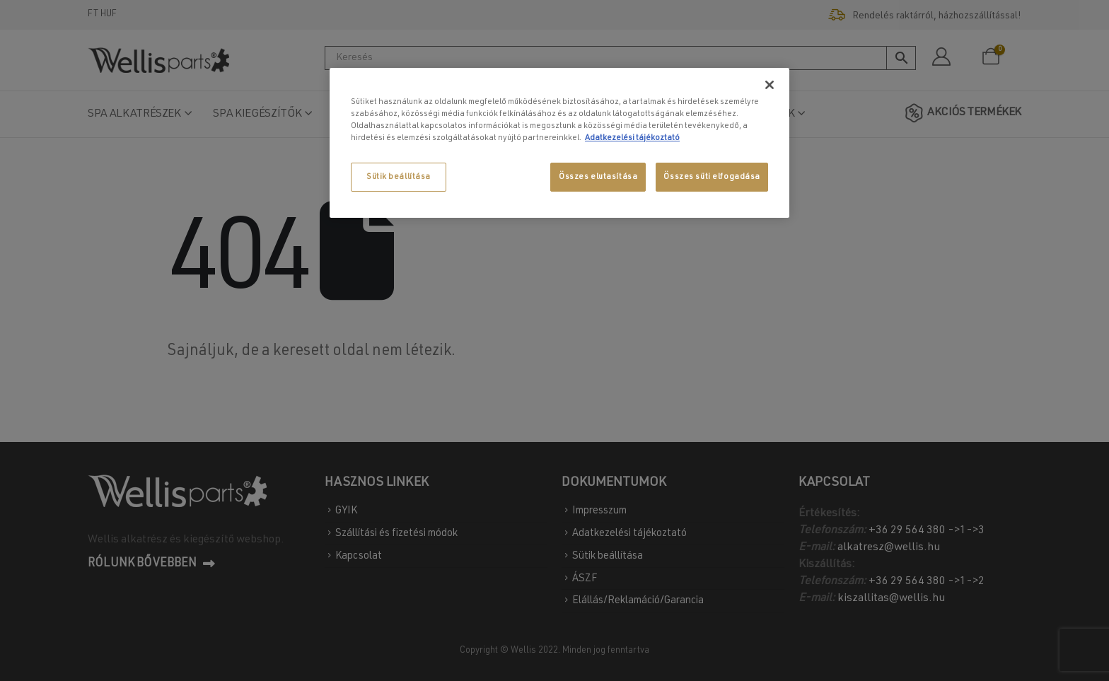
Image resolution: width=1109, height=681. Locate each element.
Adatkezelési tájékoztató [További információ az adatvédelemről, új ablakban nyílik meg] (632, 138)
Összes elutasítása (598, 177)
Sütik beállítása (398, 177)
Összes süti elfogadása (711, 177)
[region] (559, 143)
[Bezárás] (769, 84)
